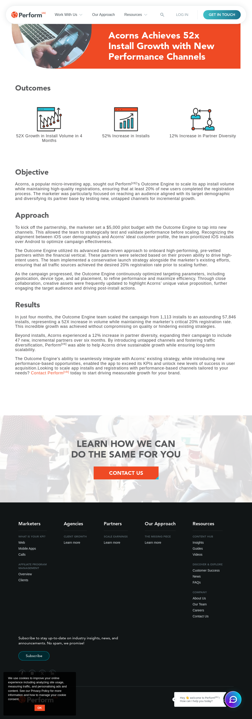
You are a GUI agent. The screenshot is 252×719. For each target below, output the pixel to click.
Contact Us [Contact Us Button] (126, 473)
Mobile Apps (27, 548)
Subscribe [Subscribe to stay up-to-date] (34, 656)
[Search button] (162, 14)
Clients (23, 580)
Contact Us (201, 616)
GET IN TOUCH (222, 14)
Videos (198, 554)
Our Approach (103, 15)
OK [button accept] (40, 708)
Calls (22, 554)
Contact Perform (50, 373)
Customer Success (206, 570)
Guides (198, 548)
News (197, 576)
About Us (199, 598)
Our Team (200, 604)
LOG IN (182, 14)
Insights (198, 542)
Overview (25, 574)
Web (21, 542)
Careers (198, 610)
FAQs (197, 582)
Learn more (72, 542)
